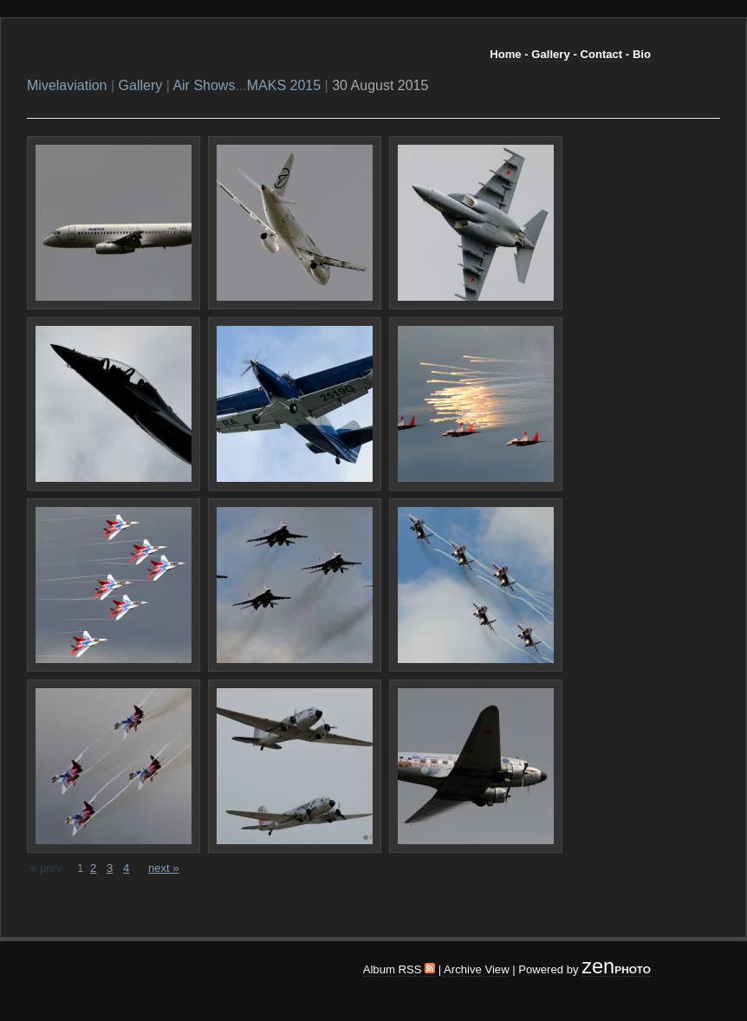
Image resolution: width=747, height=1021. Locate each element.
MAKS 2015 (284, 85)
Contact (601, 54)
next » (163, 868)
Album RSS (399, 969)
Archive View (477, 969)
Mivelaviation (67, 85)
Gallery (550, 54)
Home (505, 54)
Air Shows (203, 85)
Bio (642, 54)
